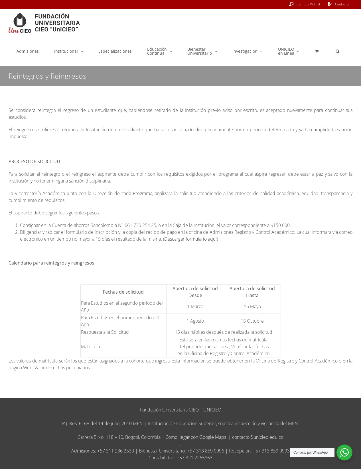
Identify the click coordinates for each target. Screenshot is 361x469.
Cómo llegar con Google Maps (195, 437)
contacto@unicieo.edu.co (257, 437)
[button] (337, 51)
